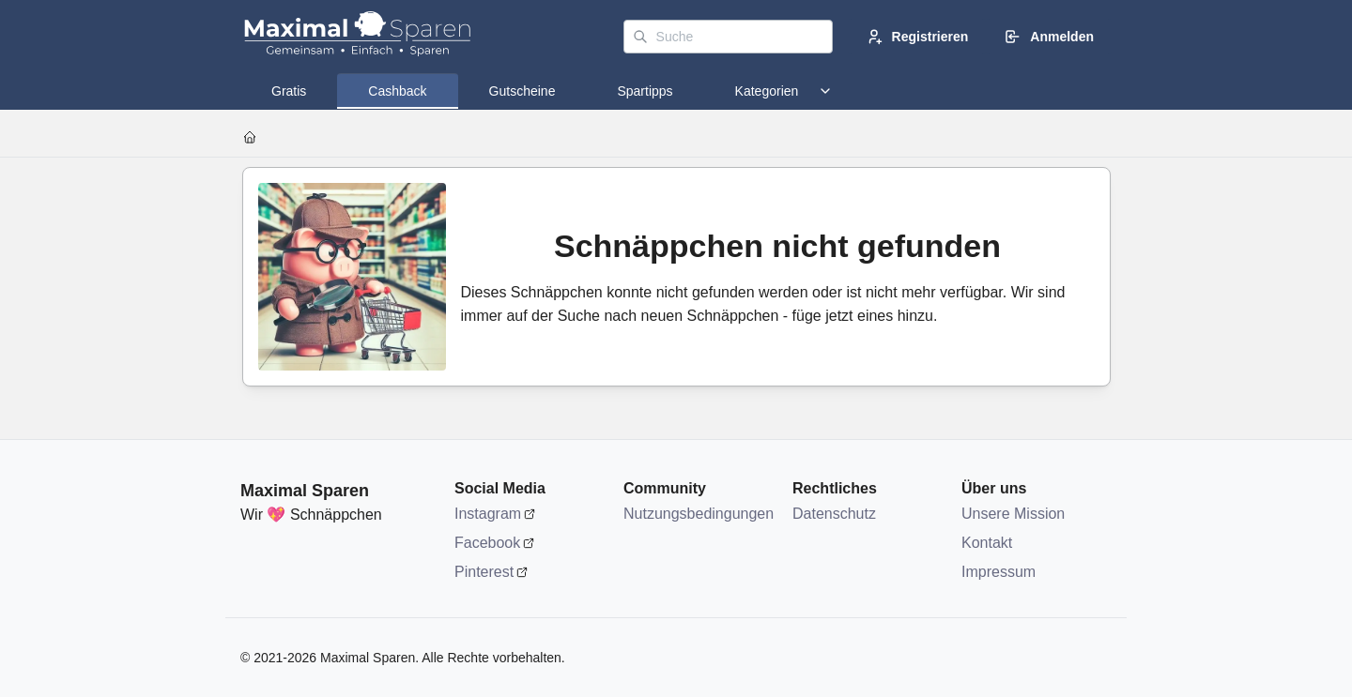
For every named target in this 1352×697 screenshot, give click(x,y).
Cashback (397, 91)
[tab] (288, 91)
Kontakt (986, 543)
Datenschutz (834, 514)
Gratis (288, 91)
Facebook (487, 543)
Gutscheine (522, 91)
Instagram (487, 514)
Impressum (998, 572)
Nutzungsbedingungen (698, 514)
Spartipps (644, 91)
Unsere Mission (1013, 514)
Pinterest (484, 572)
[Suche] (728, 36)
